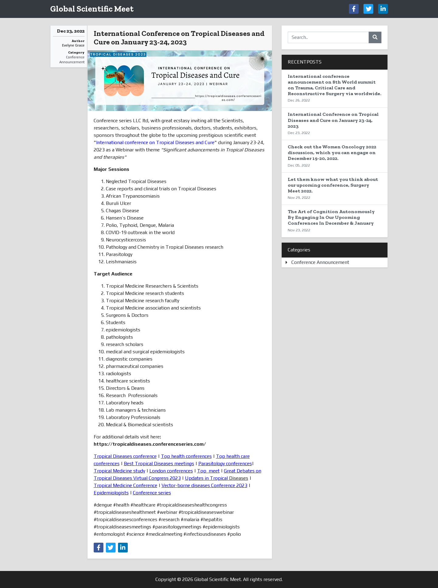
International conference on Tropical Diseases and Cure (155, 142)
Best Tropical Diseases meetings (159, 463)
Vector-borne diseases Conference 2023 (204, 485)
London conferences (171, 471)
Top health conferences (186, 456)
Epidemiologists (111, 493)
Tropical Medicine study (119, 471)
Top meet (208, 471)
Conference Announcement (72, 59)
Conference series (152, 493)
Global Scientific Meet (92, 9)
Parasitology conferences (225, 463)
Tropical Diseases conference (125, 456)
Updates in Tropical (206, 478)
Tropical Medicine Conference (125, 485)
